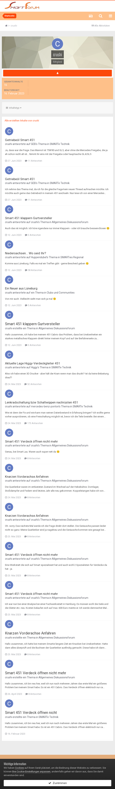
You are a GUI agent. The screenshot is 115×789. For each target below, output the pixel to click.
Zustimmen (57, 783)
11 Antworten (33, 160)
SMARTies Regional (71, 257)
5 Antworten (33, 305)
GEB (33, 144)
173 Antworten (33, 423)
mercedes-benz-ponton (45, 406)
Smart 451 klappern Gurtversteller (28, 218)
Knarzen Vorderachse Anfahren (27, 476)
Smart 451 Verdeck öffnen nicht (31, 712)
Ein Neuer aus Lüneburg (21, 288)
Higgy (34, 367)
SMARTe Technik (60, 144)
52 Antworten (33, 384)
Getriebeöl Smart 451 (20, 140)
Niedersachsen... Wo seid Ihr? (25, 253)
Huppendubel (39, 257)
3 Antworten (33, 235)
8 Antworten (32, 458)
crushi (8, 144)
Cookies (19, 767)
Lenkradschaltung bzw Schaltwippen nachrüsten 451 (41, 402)
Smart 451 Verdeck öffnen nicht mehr (31, 441)
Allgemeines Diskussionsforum (70, 222)
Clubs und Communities (61, 292)
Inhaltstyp (13, 107)
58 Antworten (33, 270)
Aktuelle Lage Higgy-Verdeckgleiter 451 (32, 363)
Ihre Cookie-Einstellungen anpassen (31, 771)
